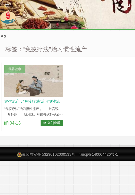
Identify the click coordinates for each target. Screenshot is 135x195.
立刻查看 (51, 123)
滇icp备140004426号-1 (99, 154)
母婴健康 (14, 69)
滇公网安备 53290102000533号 (48, 154)
